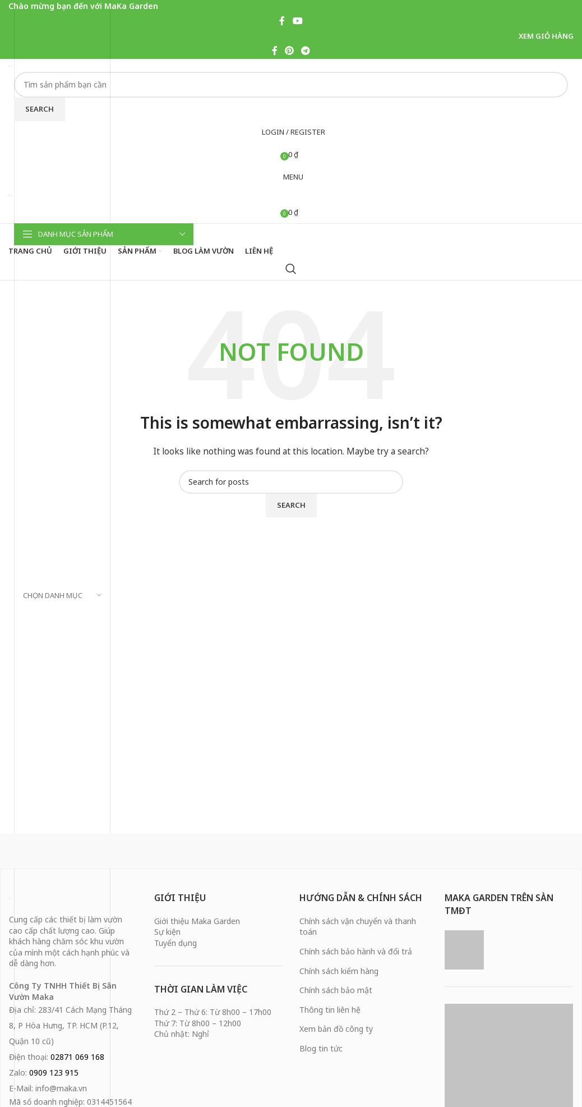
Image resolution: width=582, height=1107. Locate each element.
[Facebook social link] (282, 20)
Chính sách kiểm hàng (338, 971)
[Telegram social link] (306, 50)
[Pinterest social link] (289, 50)
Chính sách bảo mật (335, 990)
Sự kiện (167, 931)
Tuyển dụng (175, 943)
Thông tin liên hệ (330, 1009)
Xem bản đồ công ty (336, 1028)
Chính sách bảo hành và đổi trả (355, 951)
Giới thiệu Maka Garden (197, 921)
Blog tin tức (321, 1048)
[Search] (291, 85)
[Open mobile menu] (291, 177)
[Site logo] (9, 64)
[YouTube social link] (297, 20)
